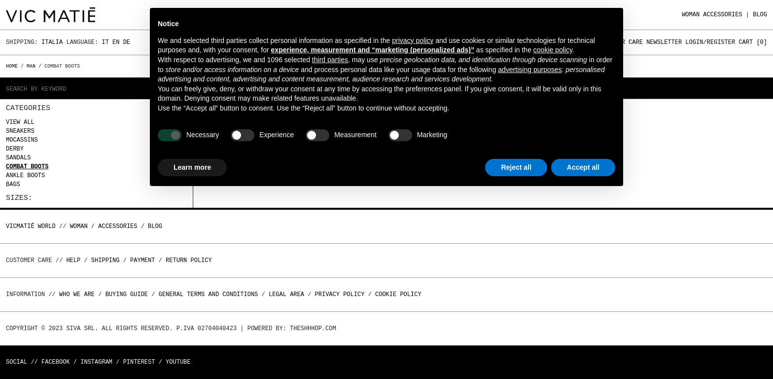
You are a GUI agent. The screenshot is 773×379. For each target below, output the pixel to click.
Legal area (286, 294)
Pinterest (139, 362)
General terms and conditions (208, 294)
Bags (13, 184)
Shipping (105, 260)
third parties (330, 60)
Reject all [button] (516, 167)
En (115, 42)
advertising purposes (530, 70)
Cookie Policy (398, 294)
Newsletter (664, 42)
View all (20, 122)
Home (13, 66)
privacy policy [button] (412, 40)
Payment (142, 260)
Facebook (55, 362)
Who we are (77, 294)
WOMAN (691, 14)
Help (73, 260)
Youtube (178, 362)
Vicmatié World (31, 226)
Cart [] (752, 42)
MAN (31, 66)
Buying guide (126, 294)
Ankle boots (25, 175)
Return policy (189, 260)
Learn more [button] (192, 167)
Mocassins (22, 140)
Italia (52, 42)
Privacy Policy (340, 294)
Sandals (18, 157)
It (105, 42)
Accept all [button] (583, 167)
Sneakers (20, 131)
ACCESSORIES (722, 14)
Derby (15, 149)
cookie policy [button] (552, 50)
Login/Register (710, 42)
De (126, 42)
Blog (760, 14)
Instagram (96, 362)
